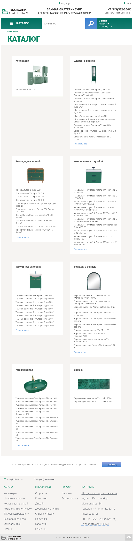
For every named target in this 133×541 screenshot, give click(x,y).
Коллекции (36, 72)
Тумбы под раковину (36, 278)
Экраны (94, 381)
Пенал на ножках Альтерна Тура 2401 (92, 89)
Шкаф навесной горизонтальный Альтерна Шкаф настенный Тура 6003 (94, 120)
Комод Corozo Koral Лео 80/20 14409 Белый (36, 226)
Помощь (40, 529)
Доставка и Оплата (47, 508)
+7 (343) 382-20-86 (119, 9)
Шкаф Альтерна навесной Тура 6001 (91, 116)
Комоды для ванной (36, 173)
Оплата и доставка (81, 13)
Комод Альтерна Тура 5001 (28, 190)
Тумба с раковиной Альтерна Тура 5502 (35, 305)
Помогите (112, 465)
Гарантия (41, 524)
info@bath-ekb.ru (15, 479)
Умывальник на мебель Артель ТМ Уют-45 (36, 398)
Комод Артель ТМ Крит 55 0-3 (30, 196)
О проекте (43, 13)
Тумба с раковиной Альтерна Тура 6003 (35, 315)
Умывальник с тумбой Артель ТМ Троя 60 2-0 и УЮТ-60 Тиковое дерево (95, 220)
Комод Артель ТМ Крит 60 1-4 (30, 200)
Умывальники (36, 381)
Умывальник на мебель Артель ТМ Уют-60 (36, 408)
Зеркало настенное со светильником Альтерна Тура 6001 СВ (92, 302)
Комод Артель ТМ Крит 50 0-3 (30, 193)
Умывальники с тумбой (94, 173)
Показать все (80, 144)
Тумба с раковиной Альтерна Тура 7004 (35, 325)
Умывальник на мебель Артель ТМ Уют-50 (36, 401)
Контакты (65, 13)
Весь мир (67, 493)
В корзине (104, 21)
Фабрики (54, 13)
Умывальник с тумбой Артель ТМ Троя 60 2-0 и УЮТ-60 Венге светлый (95, 208)
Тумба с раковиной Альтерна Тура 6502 (35, 322)
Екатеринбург (70, 498)
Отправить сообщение (95, 524)
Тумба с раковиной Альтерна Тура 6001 (35, 309)
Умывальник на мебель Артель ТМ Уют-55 (36, 405)
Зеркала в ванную (94, 278)
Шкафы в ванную (94, 72)
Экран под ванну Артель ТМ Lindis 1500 (92, 398)
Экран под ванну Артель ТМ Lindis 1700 (92, 401)
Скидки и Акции (44, 513)
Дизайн (39, 503)
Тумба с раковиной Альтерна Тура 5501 (35, 302)
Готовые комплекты (25, 89)
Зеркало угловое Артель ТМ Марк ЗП (92, 330)
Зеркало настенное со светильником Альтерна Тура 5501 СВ (92, 296)
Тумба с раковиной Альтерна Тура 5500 (35, 298)
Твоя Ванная (12, 31)
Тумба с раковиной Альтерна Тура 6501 (35, 319)
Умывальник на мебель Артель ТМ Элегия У (37, 417)
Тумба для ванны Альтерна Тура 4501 (34, 295)
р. (110, 26)
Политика (41, 518)
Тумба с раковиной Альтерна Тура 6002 (35, 312)
